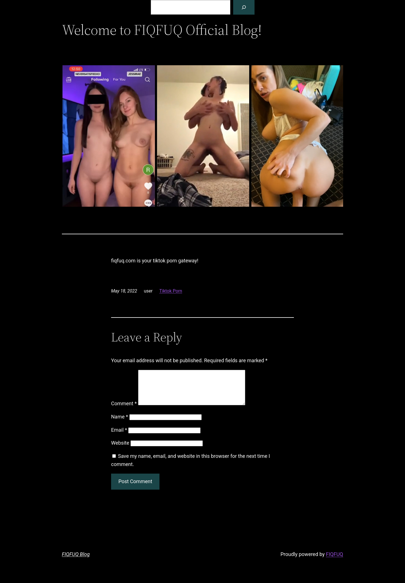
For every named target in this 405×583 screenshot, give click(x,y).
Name (119, 423)
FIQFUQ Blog (76, 561)
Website (120, 450)
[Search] (244, 7)
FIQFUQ (334, 561)
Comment (124, 410)
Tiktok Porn (170, 291)
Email (119, 437)
